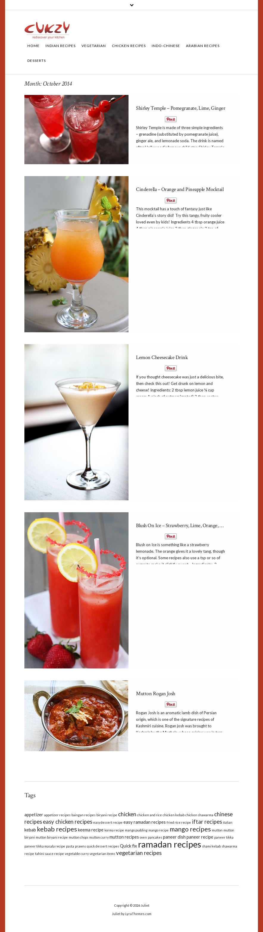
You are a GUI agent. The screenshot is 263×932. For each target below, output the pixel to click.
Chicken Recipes (129, 45)
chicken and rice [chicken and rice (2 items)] (149, 815)
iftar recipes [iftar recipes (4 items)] (207, 821)
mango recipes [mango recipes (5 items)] (190, 829)
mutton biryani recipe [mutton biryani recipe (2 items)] (52, 837)
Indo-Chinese (166, 45)
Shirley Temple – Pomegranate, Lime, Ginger (180, 108)
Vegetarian (94, 45)
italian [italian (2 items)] (227, 822)
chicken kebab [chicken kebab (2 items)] (173, 815)
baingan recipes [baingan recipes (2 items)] (83, 815)
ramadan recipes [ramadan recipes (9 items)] (169, 844)
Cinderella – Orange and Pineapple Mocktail (179, 189)
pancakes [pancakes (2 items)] (155, 837)
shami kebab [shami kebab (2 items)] (211, 846)
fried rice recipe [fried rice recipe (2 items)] (179, 822)
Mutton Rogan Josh (155, 693)
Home (33, 45)
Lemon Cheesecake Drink (162, 357)
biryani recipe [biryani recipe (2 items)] (106, 815)
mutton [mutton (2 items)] (217, 830)
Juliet (145, 905)
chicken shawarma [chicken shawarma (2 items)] (199, 815)
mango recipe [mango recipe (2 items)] (158, 830)
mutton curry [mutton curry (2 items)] (99, 837)
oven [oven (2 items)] (143, 837)
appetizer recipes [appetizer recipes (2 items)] (57, 815)
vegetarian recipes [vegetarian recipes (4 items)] (139, 853)
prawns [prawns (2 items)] (80, 846)
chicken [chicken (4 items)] (127, 814)
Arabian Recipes (203, 45)
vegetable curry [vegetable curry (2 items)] (77, 854)
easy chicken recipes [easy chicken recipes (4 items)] (67, 821)
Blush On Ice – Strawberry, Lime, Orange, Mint (183, 525)
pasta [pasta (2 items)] (70, 846)
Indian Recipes (61, 45)
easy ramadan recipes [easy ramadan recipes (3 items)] (144, 822)
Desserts (36, 60)
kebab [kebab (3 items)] (30, 829)
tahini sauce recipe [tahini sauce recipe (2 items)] (49, 854)
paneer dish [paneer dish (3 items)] (174, 836)
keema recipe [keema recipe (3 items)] (91, 829)
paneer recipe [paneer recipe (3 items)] (200, 836)
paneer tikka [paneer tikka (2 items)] (224, 837)
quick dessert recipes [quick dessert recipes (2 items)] (103, 846)
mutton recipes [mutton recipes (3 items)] (124, 836)
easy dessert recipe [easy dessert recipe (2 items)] (108, 822)
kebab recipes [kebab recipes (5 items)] (57, 829)
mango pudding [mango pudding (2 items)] (136, 830)
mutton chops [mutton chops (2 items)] (78, 837)
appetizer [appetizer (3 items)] (33, 814)
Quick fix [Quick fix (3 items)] (128, 845)
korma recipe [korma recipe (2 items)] (114, 830)
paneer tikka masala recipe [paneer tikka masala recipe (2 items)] (44, 846)
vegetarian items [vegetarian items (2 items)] (102, 854)
